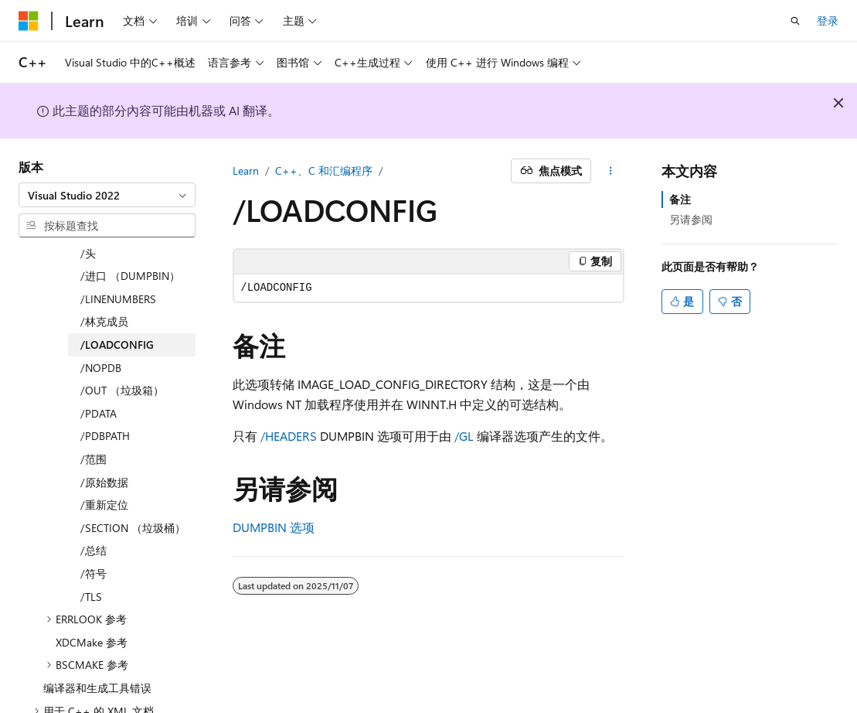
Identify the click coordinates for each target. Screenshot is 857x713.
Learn (246, 170)
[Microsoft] (29, 21)
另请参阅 (690, 219)
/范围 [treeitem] (93, 413)
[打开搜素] (795, 21)
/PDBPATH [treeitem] (105, 390)
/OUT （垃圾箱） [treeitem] (122, 344)
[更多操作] (610, 171)
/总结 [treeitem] (93, 504)
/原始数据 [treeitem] (104, 436)
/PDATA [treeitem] (98, 367)
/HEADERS (288, 436)
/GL (464, 436)
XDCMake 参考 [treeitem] (92, 596)
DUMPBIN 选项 (274, 527)
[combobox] (107, 195)
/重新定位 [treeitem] (104, 459)
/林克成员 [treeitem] (104, 275)
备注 (680, 199)
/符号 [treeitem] (93, 527)
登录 (827, 20)
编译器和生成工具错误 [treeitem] (97, 642)
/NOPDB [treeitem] (100, 322)
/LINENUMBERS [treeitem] (118, 253)
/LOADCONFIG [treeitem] (117, 299)
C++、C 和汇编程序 (323, 170)
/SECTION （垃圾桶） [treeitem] (132, 482)
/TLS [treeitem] (91, 551)
